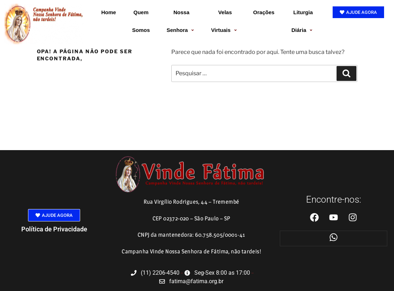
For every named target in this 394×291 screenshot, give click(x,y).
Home (108, 12)
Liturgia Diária (303, 21)
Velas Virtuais (225, 21)
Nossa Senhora (181, 21)
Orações (263, 12)
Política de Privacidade (54, 229)
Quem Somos (141, 21)
